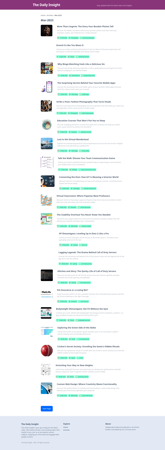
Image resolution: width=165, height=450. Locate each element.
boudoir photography (87, 38)
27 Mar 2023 (61, 113)
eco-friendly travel (83, 339)
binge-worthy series (88, 75)
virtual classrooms (84, 207)
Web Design (73, 226)
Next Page (47, 409)
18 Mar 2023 (64, 245)
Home (43, 15)
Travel (72, 339)
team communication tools (87, 169)
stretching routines (82, 57)
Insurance (73, 301)
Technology (73, 94)
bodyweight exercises (83, 320)
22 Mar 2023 (61, 57)
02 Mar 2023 (62, 94)
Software (73, 169)
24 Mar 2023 (62, 151)
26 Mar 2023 (61, 207)
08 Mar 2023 (62, 358)
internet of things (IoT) (88, 188)
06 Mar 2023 (62, 395)
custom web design (85, 395)
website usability (85, 226)
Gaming (74, 245)
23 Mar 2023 (63, 169)
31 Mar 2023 (62, 38)
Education (73, 132)
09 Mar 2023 (64, 188)
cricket (80, 358)
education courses (84, 132)
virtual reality (84, 151)
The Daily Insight (46, 4)
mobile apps (84, 94)
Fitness (71, 57)
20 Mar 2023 (62, 339)
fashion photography (86, 113)
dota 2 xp (83, 245)
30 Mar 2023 (63, 264)
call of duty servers (85, 264)
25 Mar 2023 (62, 75)
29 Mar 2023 (62, 282)
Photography (73, 38)
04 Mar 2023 (62, 132)
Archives (50, 15)
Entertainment (74, 75)
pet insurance (83, 301)
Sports (72, 358)
